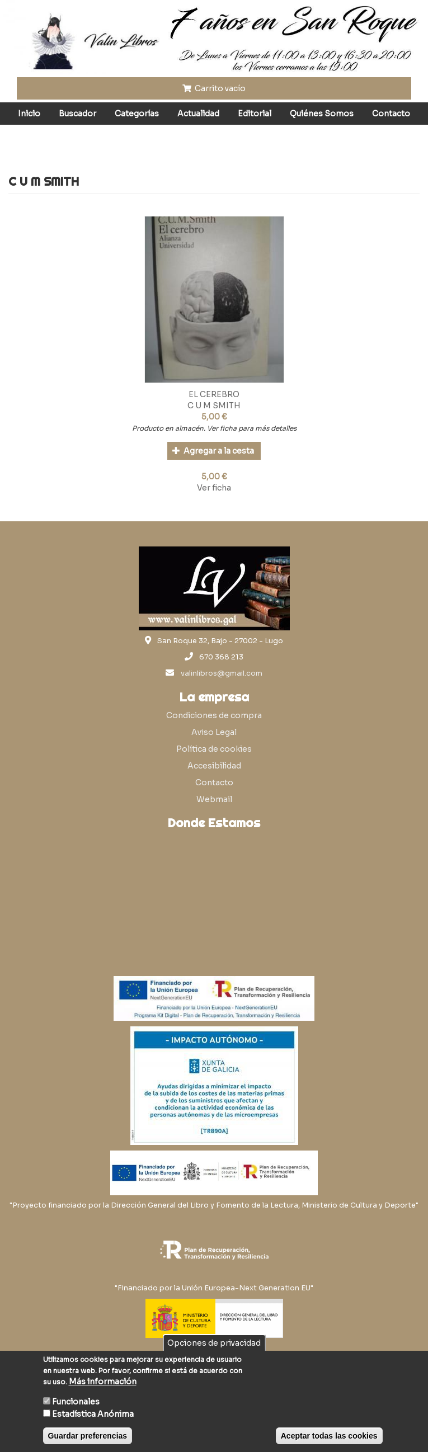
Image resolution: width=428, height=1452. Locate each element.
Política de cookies (214, 749)
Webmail (214, 799)
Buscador (77, 114)
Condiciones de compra (214, 715)
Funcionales (76, 1402)
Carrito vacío (214, 88)
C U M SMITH (214, 405)
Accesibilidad (214, 766)
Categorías (137, 114)
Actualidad (198, 114)
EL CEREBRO (214, 394)
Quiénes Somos (322, 114)
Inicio (29, 114)
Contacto (391, 114)
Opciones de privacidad (214, 1343)
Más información (103, 1381)
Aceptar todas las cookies (329, 1435)
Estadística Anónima (93, 1414)
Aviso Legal (214, 732)
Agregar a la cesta (213, 451)
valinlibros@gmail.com (221, 673)
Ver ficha (214, 488)
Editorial (254, 114)
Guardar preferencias (88, 1435)
